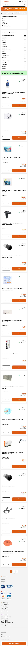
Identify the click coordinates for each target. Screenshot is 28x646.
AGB (2, 634)
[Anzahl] (6, 105)
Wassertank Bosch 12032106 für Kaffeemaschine (12, 125)
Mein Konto (3, 579)
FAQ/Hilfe (3, 581)
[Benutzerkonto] (22, 1)
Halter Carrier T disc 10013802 (8, 518)
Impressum (3, 629)
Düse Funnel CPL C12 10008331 (8, 486)
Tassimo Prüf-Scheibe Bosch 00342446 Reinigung (12, 419)
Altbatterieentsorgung (5, 636)
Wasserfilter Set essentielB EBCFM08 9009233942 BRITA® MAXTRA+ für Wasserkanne (12, 453)
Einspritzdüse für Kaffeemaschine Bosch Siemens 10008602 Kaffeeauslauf (12, 256)
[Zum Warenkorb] (25, 1)
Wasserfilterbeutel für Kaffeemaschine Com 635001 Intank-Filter (12, 387)
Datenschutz (3, 632)
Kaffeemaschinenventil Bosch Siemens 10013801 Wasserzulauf (12, 321)
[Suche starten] (24, 5)
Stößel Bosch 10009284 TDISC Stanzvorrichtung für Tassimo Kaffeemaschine (12, 224)
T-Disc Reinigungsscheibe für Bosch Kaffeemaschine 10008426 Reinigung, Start (13, 552)
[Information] (20, 1)
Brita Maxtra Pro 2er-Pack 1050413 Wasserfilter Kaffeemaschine (11, 158)
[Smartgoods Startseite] (6, 1)
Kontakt (2, 583)
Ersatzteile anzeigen (14, 643)
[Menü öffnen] (2, 1)
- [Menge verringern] (3, 105)
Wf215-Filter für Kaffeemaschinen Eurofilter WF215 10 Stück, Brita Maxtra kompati (13, 289)
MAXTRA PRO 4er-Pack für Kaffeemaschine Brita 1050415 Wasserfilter (14, 191)
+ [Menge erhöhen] (8, 105)
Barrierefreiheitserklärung (6, 639)
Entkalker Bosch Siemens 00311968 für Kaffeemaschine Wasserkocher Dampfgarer (13, 93)
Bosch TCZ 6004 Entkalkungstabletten (10, 353)
